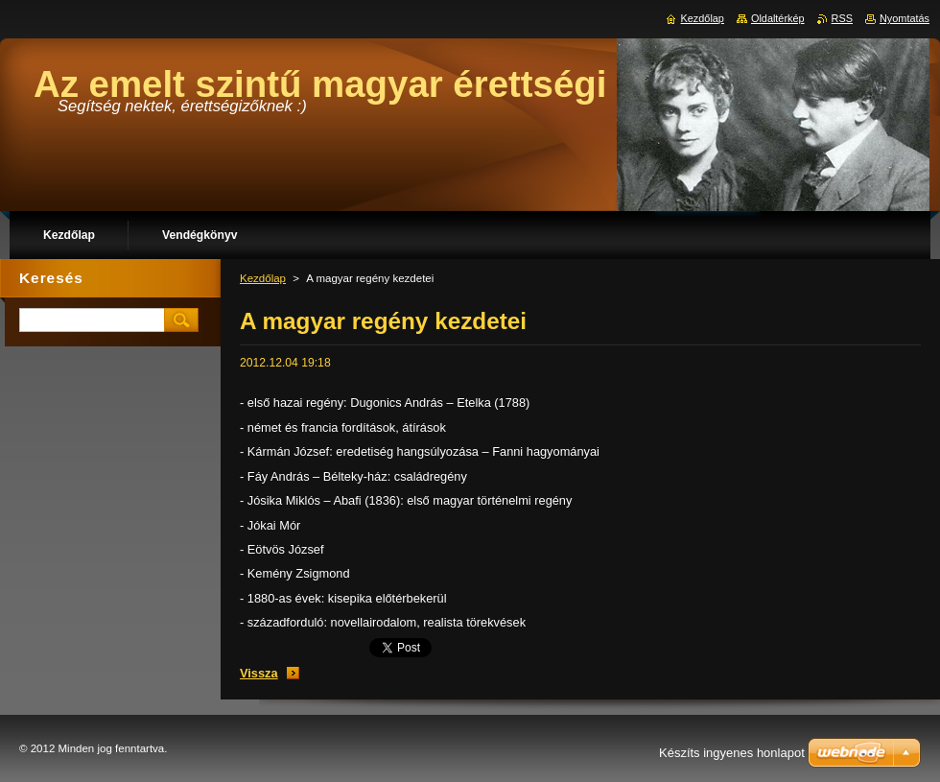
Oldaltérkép (778, 18)
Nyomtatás (904, 18)
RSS (842, 18)
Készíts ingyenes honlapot (732, 753)
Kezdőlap (263, 278)
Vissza (259, 673)
